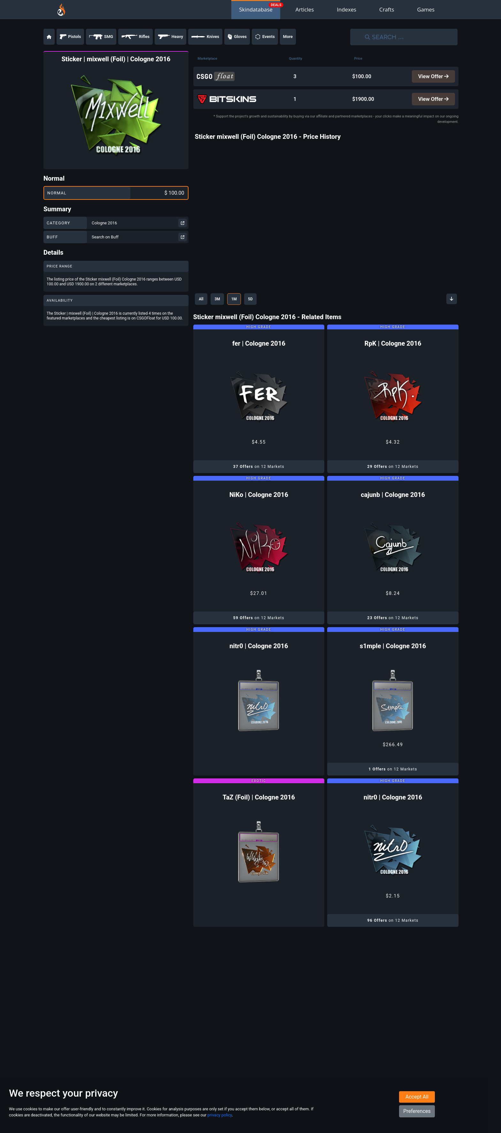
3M (221, 300)
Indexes (346, 9)
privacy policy (219, 1119)
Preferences (416, 1116)
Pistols (70, 37)
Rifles (135, 37)
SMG (101, 37)
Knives (205, 37)
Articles (305, 9)
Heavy (170, 37)
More (288, 36)
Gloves (237, 37)
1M (241, 300)
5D (259, 300)
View (433, 77)
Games (426, 9)
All (202, 300)
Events (265, 37)
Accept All (416, 1102)
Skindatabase (255, 9)
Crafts (386, 9)
